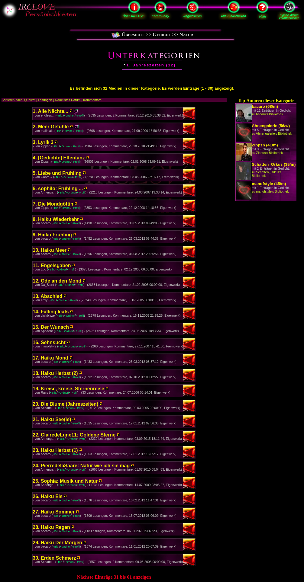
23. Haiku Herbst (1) (55, 450)
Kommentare (92, 100)
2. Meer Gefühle (51, 126)
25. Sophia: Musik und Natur (65, 481)
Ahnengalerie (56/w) (271, 125)
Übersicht (133, 34)
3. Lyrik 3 (43, 142)
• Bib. (60, 115)
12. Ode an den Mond (57, 280)
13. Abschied (47, 296)
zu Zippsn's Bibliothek (267, 153)
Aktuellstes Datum (68, 100)
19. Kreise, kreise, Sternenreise (68, 388)
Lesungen (45, 100)
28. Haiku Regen (51, 527)
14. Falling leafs (51, 311)
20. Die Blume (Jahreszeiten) (65, 404)
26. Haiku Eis (48, 496)
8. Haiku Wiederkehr (56, 219)
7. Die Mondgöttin (53, 203)
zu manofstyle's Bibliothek (270, 191)
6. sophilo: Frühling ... (58, 188)
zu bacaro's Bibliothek (267, 114)
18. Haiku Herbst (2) (55, 373)
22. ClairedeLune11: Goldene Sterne (74, 434)
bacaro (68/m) (265, 106)
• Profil (80, 115)
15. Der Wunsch (51, 327)
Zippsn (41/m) (265, 145)
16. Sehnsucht (49, 342)
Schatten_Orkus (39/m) (274, 164)
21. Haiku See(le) (52, 419)
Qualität (29, 100)
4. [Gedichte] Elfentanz (59, 157)
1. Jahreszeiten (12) (151, 65)
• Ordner (69, 115)
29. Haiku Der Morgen (57, 542)
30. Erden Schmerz (54, 558)
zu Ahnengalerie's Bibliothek (272, 133)
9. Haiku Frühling (52, 234)
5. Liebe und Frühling (57, 173)
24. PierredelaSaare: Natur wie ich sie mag (81, 465)
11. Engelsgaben (52, 265)
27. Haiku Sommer (54, 511)
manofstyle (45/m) (269, 183)
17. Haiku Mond (50, 357)
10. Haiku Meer (49, 250)
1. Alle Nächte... (50, 111)
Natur (186, 34)
